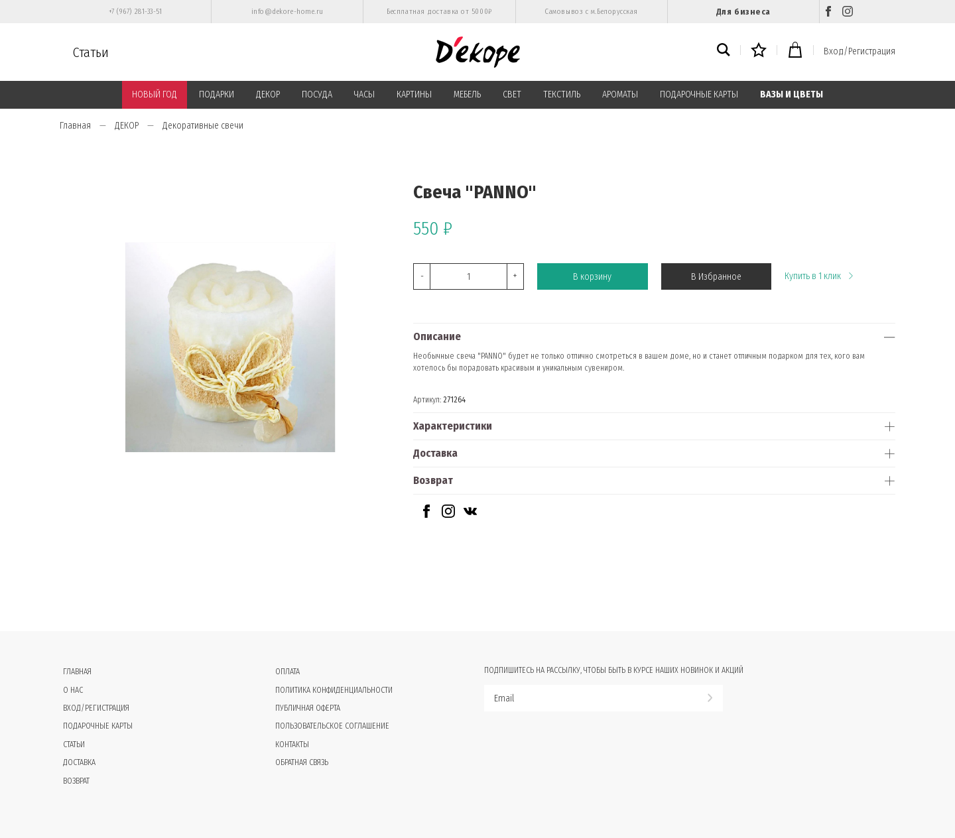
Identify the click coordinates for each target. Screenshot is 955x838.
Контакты (292, 744)
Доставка (435, 453)
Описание (437, 336)
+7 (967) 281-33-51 (135, 11)
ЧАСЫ (364, 94)
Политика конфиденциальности (334, 690)
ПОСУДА (317, 94)
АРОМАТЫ (620, 94)
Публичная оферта (307, 708)
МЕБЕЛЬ (467, 94)
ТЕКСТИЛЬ (561, 94)
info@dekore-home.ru (287, 11)
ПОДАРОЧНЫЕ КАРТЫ (699, 94)
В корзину (592, 276)
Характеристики (452, 426)
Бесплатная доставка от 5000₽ (439, 11)
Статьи (91, 52)
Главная (75, 125)
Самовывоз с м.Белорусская (591, 11)
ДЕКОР (268, 94)
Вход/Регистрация (859, 51)
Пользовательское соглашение (332, 726)
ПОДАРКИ (216, 94)
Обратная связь (301, 762)
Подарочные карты (98, 726)
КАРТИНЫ (414, 94)
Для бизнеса (743, 12)
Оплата (287, 671)
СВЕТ (512, 94)
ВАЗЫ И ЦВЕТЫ (791, 94)
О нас (73, 690)
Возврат (433, 480)
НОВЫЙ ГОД (154, 94)
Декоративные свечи (202, 125)
